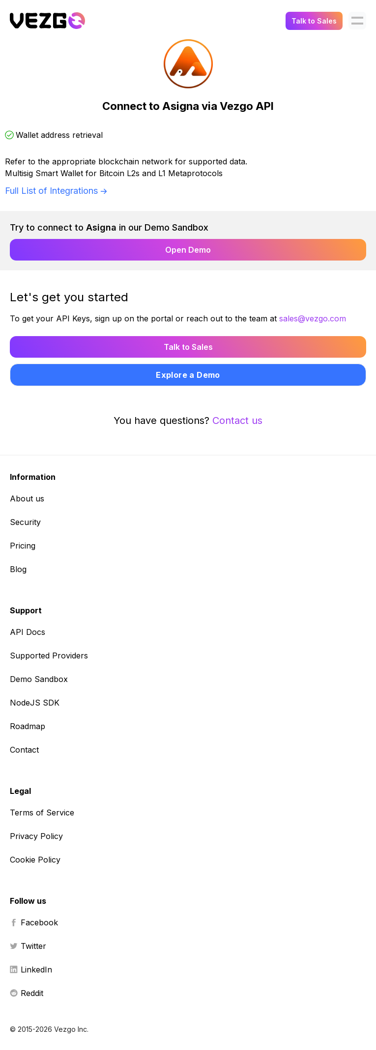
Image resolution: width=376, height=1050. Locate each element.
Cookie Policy (35, 860)
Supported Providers (49, 655)
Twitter (28, 946)
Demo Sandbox (39, 679)
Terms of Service (42, 812)
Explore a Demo (188, 375)
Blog (18, 569)
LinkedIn (31, 969)
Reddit (26, 993)
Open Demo (188, 250)
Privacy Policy (36, 836)
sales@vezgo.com (312, 318)
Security (25, 522)
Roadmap (27, 726)
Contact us (237, 420)
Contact (24, 750)
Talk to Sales (314, 21)
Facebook (34, 922)
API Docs (27, 632)
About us (27, 498)
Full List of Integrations (51, 190)
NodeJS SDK (34, 703)
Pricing (22, 546)
